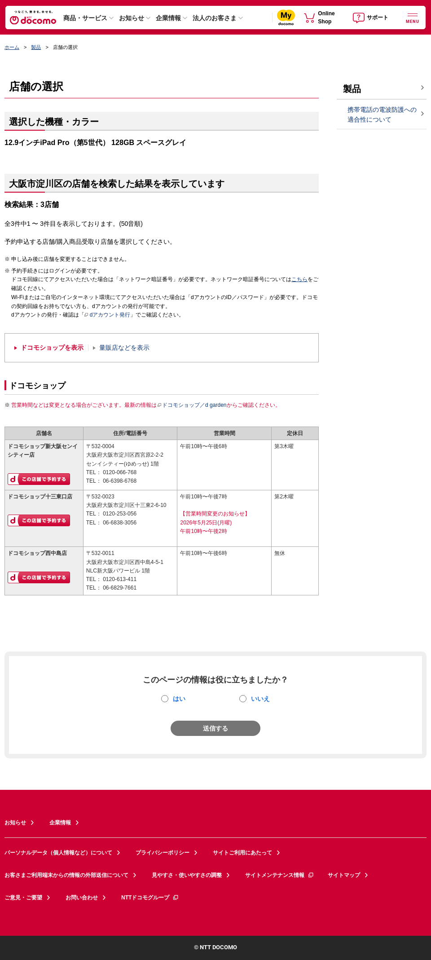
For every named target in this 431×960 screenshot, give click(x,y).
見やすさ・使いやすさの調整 (187, 875)
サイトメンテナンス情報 (279, 875)
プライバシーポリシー (162, 853)
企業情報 (168, 18)
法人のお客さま (215, 18)
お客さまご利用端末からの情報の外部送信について (66, 875)
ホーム (11, 47)
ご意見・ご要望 (23, 897)
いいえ (260, 698)
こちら (299, 279)
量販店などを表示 (124, 347)
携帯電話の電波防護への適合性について (382, 114)
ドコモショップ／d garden (192, 405)
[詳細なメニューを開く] (412, 17)
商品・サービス (85, 18)
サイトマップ (344, 875)
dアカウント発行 (107, 315)
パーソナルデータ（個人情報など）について (58, 853)
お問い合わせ (82, 897)
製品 (36, 47)
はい (179, 698)
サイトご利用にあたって (242, 853)
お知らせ (131, 18)
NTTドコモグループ (150, 897)
